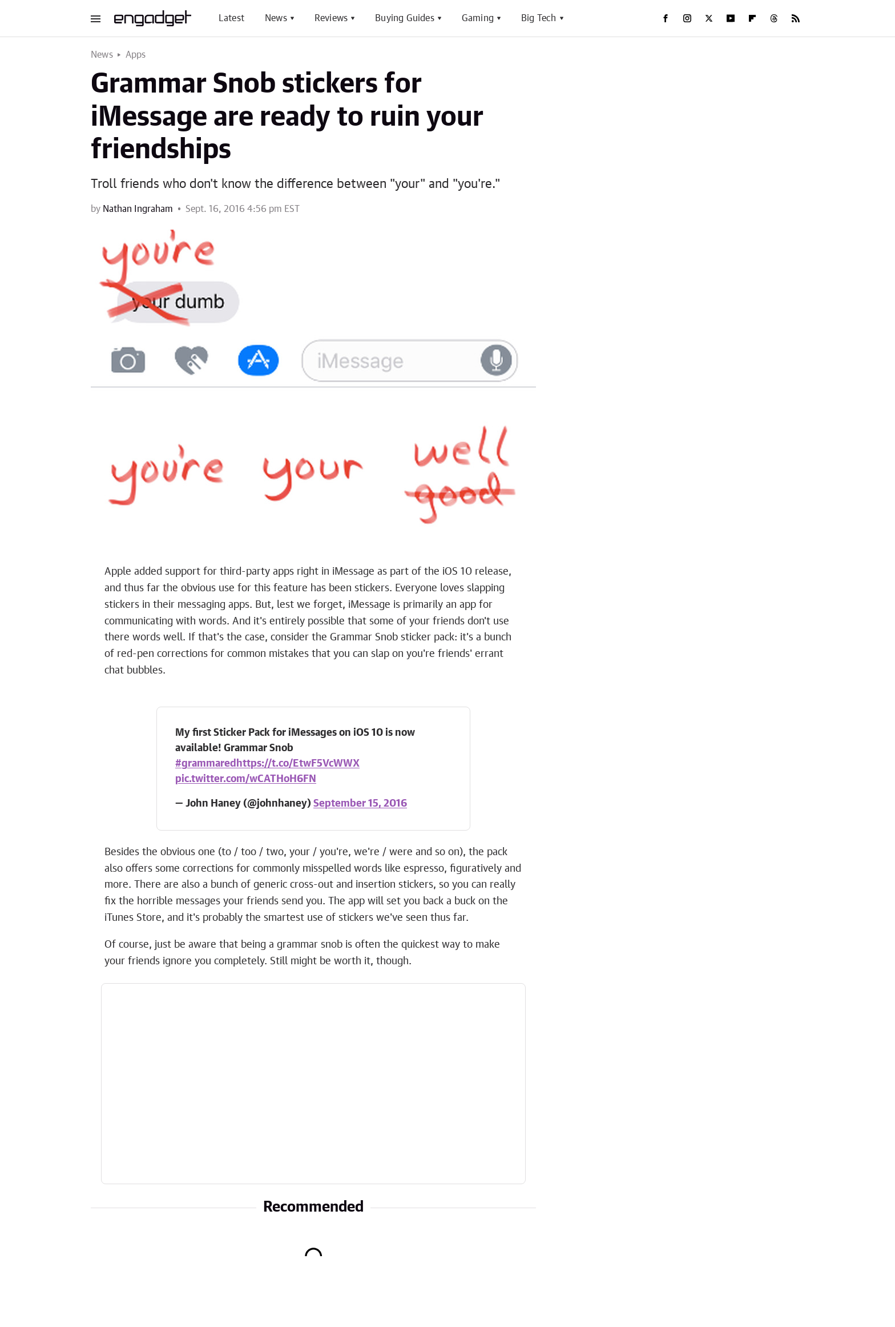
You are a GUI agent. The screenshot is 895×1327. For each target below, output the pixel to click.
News (276, 18)
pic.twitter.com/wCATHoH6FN (245, 779)
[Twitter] (708, 18)
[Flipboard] (752, 18)
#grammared (205, 764)
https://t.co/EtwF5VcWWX (298, 764)
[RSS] (795, 18)
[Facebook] (665, 18)
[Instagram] (687, 18)
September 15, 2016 (360, 804)
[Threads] (774, 18)
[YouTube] (730, 18)
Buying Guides (404, 18)
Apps (136, 54)
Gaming (478, 18)
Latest (231, 18)
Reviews (331, 18)
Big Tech (539, 18)
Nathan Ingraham (138, 209)
